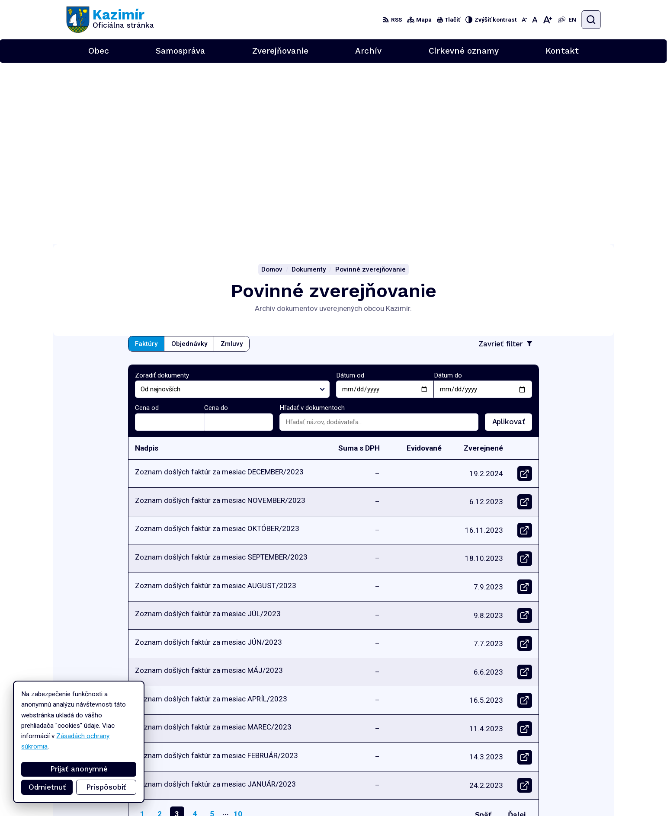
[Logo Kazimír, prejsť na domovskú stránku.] (110, 19)
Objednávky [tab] (189, 162)
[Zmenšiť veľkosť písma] (524, 19)
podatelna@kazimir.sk (569, 785)
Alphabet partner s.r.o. (174, 724)
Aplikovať (512, 242)
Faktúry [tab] (146, 162)
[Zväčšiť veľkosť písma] (547, 19)
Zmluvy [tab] (232, 162)
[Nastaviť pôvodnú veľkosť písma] (535, 19)
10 (238, 631)
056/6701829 (559, 775)
